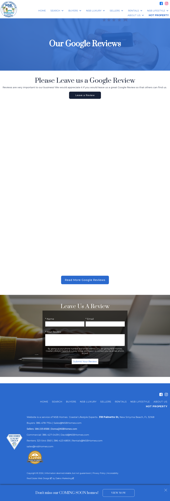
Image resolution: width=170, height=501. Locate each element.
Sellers (105, 401)
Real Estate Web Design (39, 478)
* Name (49, 319)
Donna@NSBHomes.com (64, 429)
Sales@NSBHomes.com (68, 423)
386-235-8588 (42, 429)
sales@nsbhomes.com (40, 446)
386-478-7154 (44, 423)
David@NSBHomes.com (75, 435)
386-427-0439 (50, 435)
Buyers (71, 401)
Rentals (121, 401)
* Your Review (53, 332)
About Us (160, 401)
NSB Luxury (88, 401)
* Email (90, 319)
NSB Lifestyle (140, 401)
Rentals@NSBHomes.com (87, 440)
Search (57, 401)
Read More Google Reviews (85, 280)
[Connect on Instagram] (166, 3)
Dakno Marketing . (65, 478)
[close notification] (166, 489)
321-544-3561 (44, 440)
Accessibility (112, 473)
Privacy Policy (99, 473)
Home (42, 10)
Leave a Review (85, 95)
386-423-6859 (62, 440)
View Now (118, 492)
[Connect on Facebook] (161, 3)
